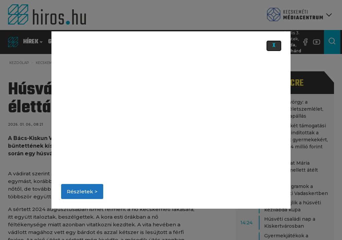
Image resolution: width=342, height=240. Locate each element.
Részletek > (82, 191)
